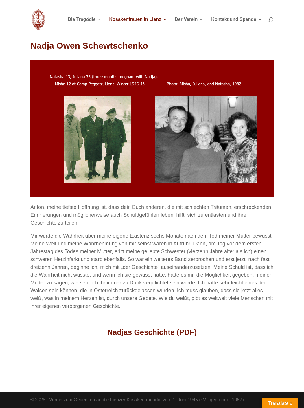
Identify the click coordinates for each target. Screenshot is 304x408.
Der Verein (186, 19)
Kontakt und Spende (233, 19)
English (87, 366)
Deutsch (216, 366)
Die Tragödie (82, 19)
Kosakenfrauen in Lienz (135, 19)
